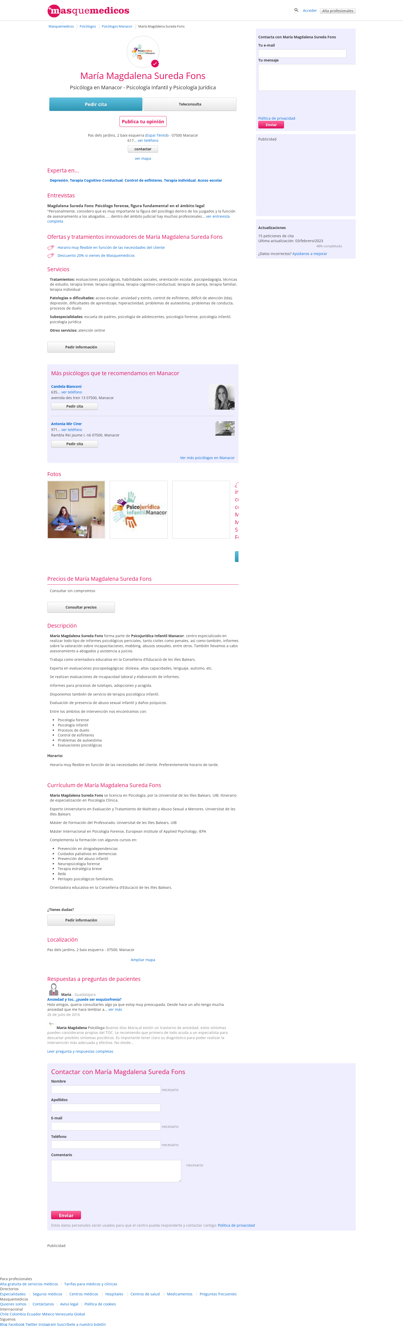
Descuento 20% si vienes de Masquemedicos (96, 255)
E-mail (56, 1118)
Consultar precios (81, 607)
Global (79, 1314)
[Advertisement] (305, 178)
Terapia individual (180, 180)
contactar (142, 148)
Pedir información (81, 347)
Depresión (59, 180)
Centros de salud (145, 1294)
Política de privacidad (276, 118)
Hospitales (114, 1294)
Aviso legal (69, 1304)
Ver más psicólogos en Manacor (207, 457)
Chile (4, 1314)
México (48, 1314)
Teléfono (59, 1136)
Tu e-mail (266, 45)
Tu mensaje (268, 60)
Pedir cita (96, 104)
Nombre (58, 1081)
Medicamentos (180, 1294)
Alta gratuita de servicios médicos (29, 1283)
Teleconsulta (190, 104)
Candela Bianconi (66, 386)
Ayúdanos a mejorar (309, 253)
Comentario (61, 1154)
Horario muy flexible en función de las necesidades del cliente (111, 247)
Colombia (18, 1314)
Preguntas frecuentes (218, 1294)
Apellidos (59, 1099)
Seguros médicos (47, 1294)
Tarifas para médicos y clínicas (90, 1283)
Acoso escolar (210, 180)
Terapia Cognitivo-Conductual (96, 180)
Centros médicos (83, 1294)
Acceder (310, 10)
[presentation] (297, 102)
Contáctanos (43, 1304)
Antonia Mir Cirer (66, 423)
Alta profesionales (337, 10)
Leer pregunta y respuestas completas (80, 1051)
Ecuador (34, 1314)
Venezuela (64, 1314)
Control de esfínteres (143, 180)
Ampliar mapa (143, 959)
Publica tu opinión (143, 121)
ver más (115, 1009)
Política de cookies (100, 1304)
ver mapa (143, 158)
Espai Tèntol (156, 135)
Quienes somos (13, 1304)
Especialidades (13, 1294)
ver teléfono (148, 140)
